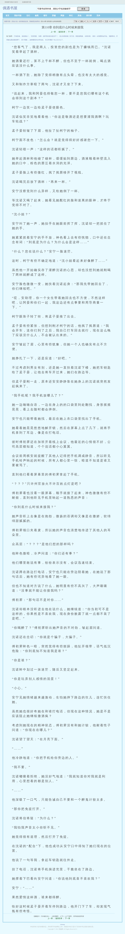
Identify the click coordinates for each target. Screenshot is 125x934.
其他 (79, 16)
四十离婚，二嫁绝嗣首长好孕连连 (32, 40)
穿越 (54, 16)
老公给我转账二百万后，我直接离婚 (71, 36)
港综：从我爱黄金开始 (99, 36)
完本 (98, 16)
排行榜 (89, 16)
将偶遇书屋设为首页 (11, 2)
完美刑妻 (34, 36)
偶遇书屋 (10, 8)
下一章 (70, 32)
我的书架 (17, 16)
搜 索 (83, 9)
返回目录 (61, 32)
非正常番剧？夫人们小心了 (54, 40)
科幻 (71, 16)
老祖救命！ (25, 36)
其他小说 (15, 21)
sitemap (62, 924)
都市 (45, 16)
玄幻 (28, 16)
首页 (7, 16)
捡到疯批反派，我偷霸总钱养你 (29, 21)
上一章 (53, 32)
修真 (37, 16)
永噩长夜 (88, 36)
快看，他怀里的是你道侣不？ (48, 36)
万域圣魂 (17, 36)
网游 (62, 16)
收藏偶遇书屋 (26, 2)
